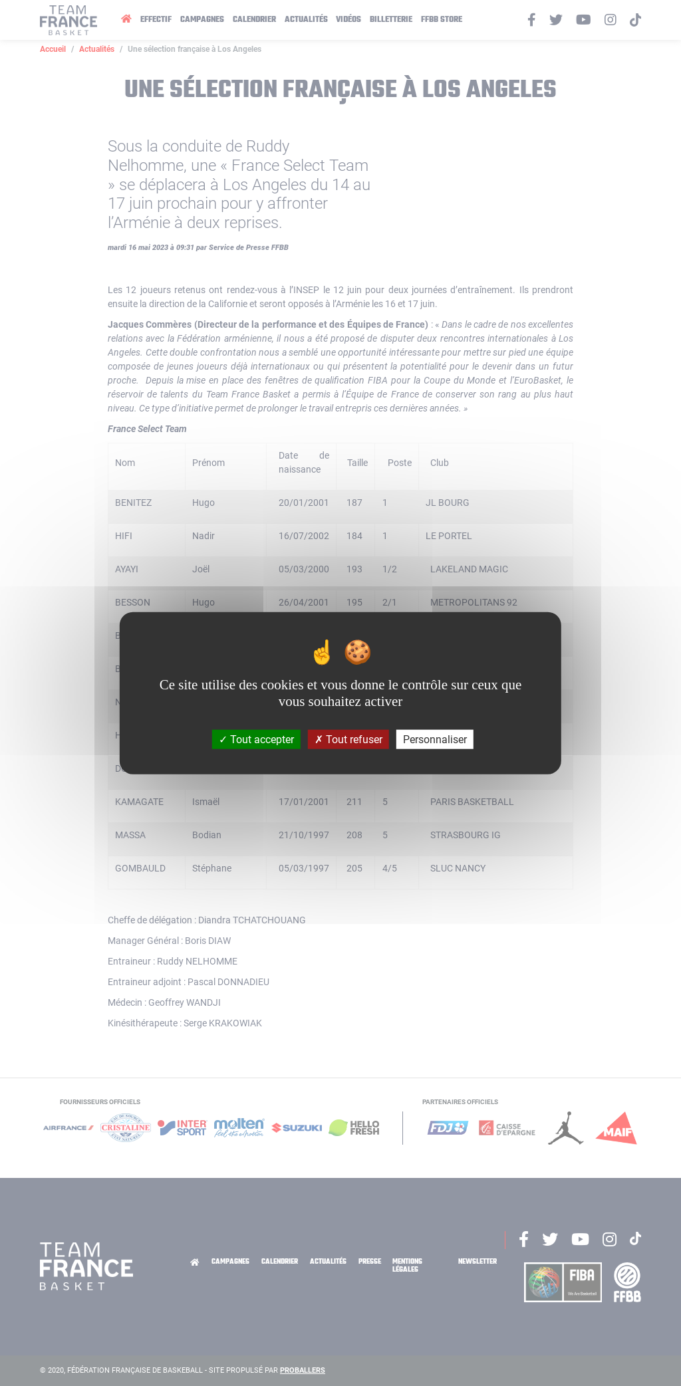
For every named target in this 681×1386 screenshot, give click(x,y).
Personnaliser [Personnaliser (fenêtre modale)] (435, 739)
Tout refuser (348, 739)
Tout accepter (256, 739)
